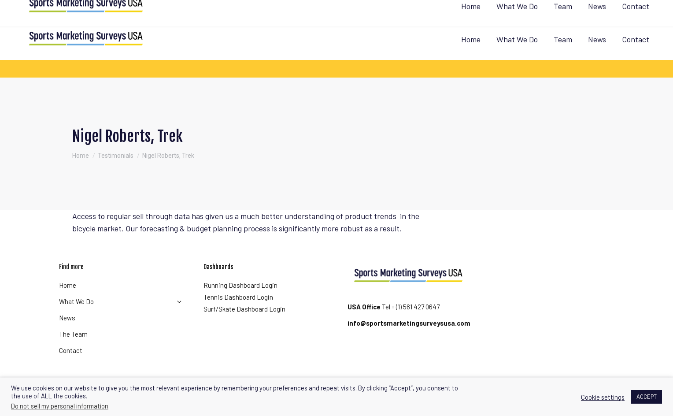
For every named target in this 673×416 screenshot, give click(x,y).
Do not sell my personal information (59, 406)
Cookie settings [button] (603, 397)
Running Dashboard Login (240, 285)
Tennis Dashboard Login (238, 297)
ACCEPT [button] (646, 396)
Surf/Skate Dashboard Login (244, 309)
